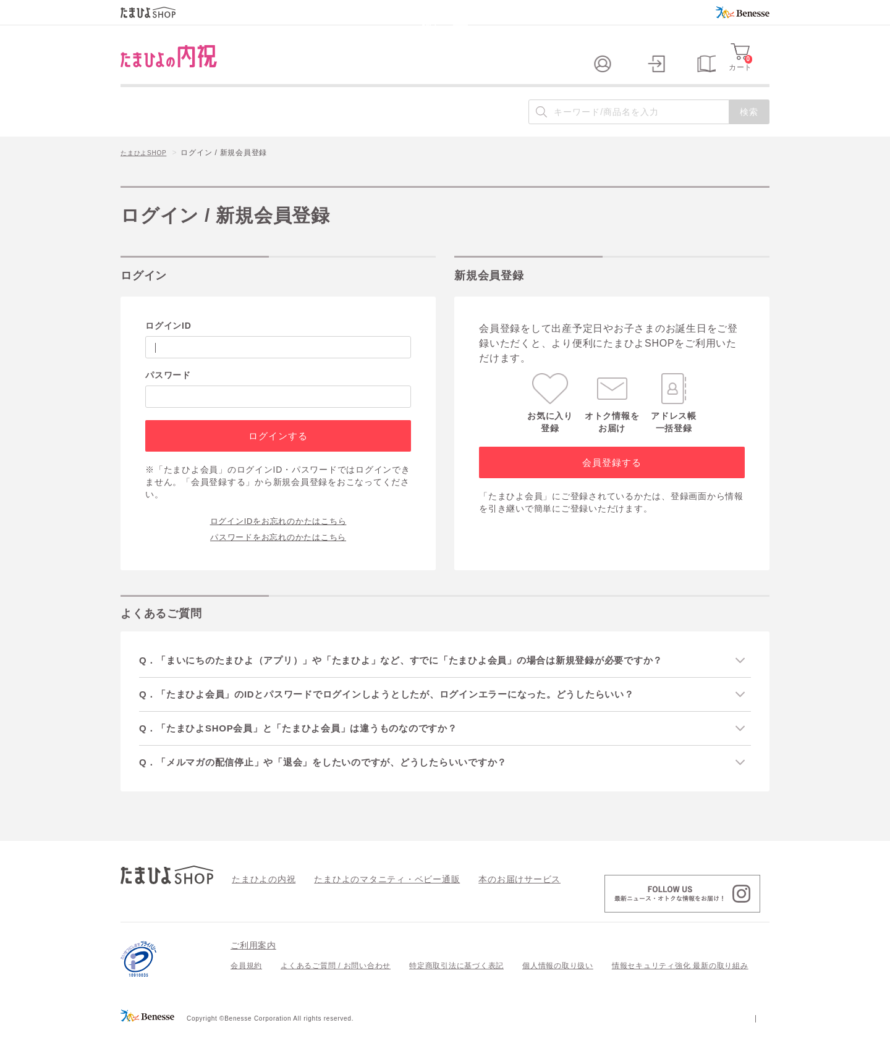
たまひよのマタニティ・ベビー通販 (368, 901)
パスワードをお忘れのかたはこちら (278, 556)
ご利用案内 (253, 968)
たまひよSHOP (148, 173)
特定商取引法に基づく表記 (456, 988)
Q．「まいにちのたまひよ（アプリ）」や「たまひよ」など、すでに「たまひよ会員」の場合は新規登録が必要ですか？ (423, 680)
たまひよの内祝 (259, 901)
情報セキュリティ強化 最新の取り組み (680, 988)
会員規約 (246, 988)
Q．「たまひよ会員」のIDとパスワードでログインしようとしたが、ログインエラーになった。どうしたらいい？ (408, 714)
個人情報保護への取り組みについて (650, 1040)
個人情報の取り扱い (557, 988)
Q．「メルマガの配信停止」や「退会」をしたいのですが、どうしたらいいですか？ (340, 784)
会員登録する (611, 482)
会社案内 (753, 1040)
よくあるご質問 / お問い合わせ (336, 988)
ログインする (278, 455)
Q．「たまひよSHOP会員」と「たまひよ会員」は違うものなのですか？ (314, 749)
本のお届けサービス (485, 901)
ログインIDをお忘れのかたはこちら (278, 540)
